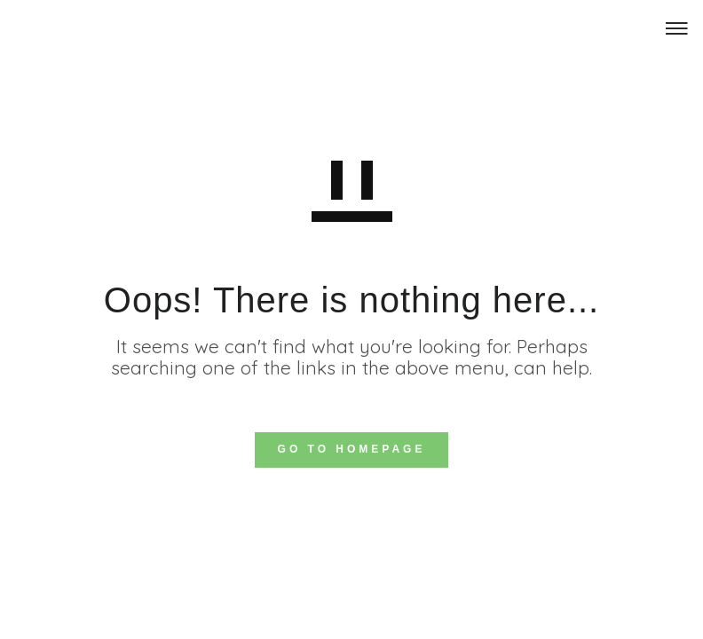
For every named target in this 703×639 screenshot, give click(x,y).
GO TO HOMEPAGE (352, 449)
